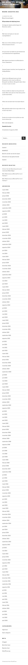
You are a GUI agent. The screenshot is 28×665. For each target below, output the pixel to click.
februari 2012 (5, 575)
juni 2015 (4, 499)
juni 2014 (4, 526)
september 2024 (6, 244)
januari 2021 (5, 359)
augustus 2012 (6, 563)
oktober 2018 (5, 438)
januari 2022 (5, 323)
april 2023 (5, 284)
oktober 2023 (5, 271)
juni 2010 (4, 614)
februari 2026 (6, 193)
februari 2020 (6, 390)
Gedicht (4, 147)
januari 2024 (5, 262)
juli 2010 (4, 611)
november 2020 (6, 365)
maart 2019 (5, 423)
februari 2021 (5, 356)
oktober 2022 (5, 302)
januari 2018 (5, 465)
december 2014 (6, 514)
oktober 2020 (5, 368)
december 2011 (6, 578)
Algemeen (5, 629)
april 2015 (4, 505)
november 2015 (6, 493)
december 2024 (6, 235)
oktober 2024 (5, 241)
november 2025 (6, 202)
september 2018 (6, 441)
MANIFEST (5, 150)
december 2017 (6, 468)
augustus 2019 (6, 408)
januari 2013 (5, 556)
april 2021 (4, 350)
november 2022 (6, 299)
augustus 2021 (6, 338)
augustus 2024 (6, 247)
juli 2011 (4, 590)
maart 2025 (5, 226)
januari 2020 (5, 393)
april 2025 (5, 223)
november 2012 (6, 559)
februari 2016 (5, 487)
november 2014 (6, 517)
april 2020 (5, 384)
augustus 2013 (6, 544)
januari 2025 (5, 232)
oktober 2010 (5, 608)
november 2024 (6, 238)
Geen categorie (6, 632)
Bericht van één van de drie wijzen (11, 153)
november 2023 (6, 268)
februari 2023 (6, 290)
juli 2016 (4, 475)
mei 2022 (4, 314)
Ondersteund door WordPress (9, 661)
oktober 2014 (5, 520)
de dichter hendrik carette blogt (13, 3)
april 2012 (4, 569)
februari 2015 (5, 511)
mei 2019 (4, 417)
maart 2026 (5, 189)
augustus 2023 (6, 277)
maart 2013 (5, 553)
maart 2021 (5, 353)
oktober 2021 (5, 332)
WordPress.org (6, 651)
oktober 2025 (5, 205)
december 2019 (6, 396)
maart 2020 (5, 387)
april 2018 (4, 456)
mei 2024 (4, 253)
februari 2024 (6, 259)
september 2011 (6, 584)
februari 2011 (5, 605)
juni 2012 (4, 566)
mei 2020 (4, 381)
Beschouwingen (7, 18)
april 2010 (4, 620)
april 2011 (4, 599)
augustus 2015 (6, 496)
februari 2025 (6, 229)
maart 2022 (5, 320)
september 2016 (6, 472)
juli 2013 (4, 547)
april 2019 (4, 420)
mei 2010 (4, 617)
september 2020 (6, 371)
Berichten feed (6, 645)
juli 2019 (4, 411)
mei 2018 (4, 453)
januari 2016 (5, 490)
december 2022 (6, 296)
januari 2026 (5, 196)
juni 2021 (4, 344)
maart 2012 (5, 572)
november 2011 (6, 581)
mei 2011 (4, 596)
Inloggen (4, 642)
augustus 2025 (6, 211)
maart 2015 (5, 508)
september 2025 (6, 208)
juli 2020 (4, 375)
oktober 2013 (5, 538)
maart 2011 (5, 602)
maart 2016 (5, 484)
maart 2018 (5, 459)
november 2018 (6, 435)
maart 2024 (5, 256)
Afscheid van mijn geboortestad (10, 156)
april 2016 (4, 481)
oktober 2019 (5, 402)
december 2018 (6, 432)
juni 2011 (4, 593)
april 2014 (4, 529)
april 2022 (5, 317)
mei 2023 (4, 280)
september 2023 (6, 274)
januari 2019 (5, 429)
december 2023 (6, 265)
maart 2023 (5, 287)
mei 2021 (4, 347)
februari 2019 (5, 426)
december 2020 (6, 362)
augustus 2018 (6, 444)
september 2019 (6, 405)
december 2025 (6, 199)
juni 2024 (4, 250)
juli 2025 (4, 214)
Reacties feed (5, 648)
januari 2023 (5, 293)
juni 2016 (4, 478)
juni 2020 (4, 377)
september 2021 (6, 335)
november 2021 (6, 329)
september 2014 (6, 523)
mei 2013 (4, 550)
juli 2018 (4, 447)
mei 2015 (4, 502)
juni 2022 (4, 311)
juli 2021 (4, 341)
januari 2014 (5, 532)
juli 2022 (4, 308)
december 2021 (6, 326)
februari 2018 (5, 462)
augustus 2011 (6, 587)
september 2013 (6, 541)
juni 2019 (4, 414)
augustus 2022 (6, 305)
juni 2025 (4, 217)
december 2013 (6, 535)
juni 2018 (4, 450)
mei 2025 (4, 220)
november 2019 (6, 399)
